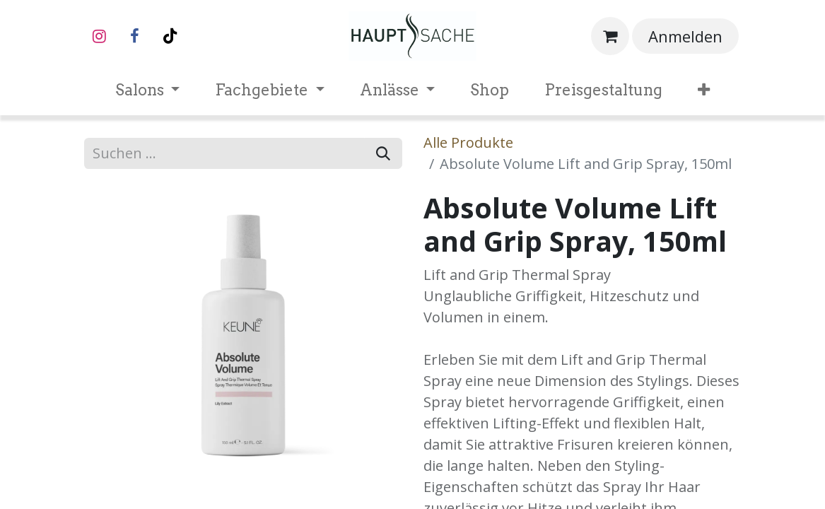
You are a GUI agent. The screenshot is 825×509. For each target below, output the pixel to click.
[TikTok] (170, 36)
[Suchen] (383, 153)
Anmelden (685, 36)
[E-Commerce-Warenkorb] (610, 36)
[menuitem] (148, 90)
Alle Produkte (468, 142)
